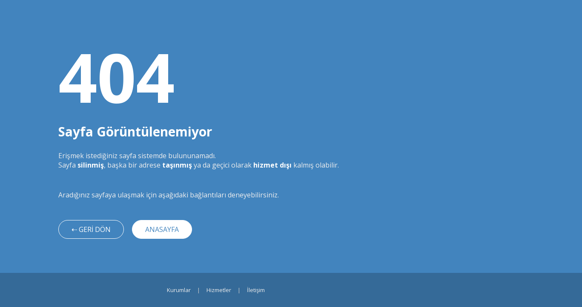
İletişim (256, 290)
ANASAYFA (162, 229)
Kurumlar (179, 290)
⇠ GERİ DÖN (91, 229)
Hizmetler (218, 290)
